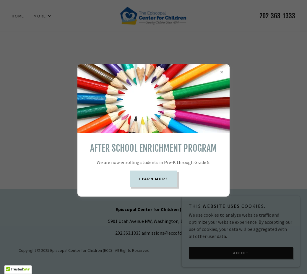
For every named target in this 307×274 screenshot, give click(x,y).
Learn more (153, 178)
